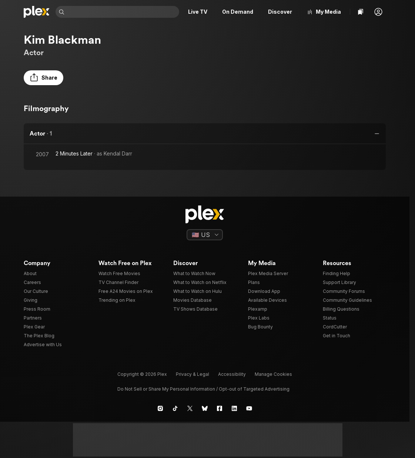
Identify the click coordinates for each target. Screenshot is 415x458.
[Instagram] (160, 408)
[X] (190, 408)
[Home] (37, 11)
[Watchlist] (360, 11)
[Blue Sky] (204, 408)
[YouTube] (249, 408)
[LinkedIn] (234, 408)
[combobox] (122, 12)
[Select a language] (205, 234)
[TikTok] (175, 408)
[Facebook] (219, 408)
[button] (378, 11)
